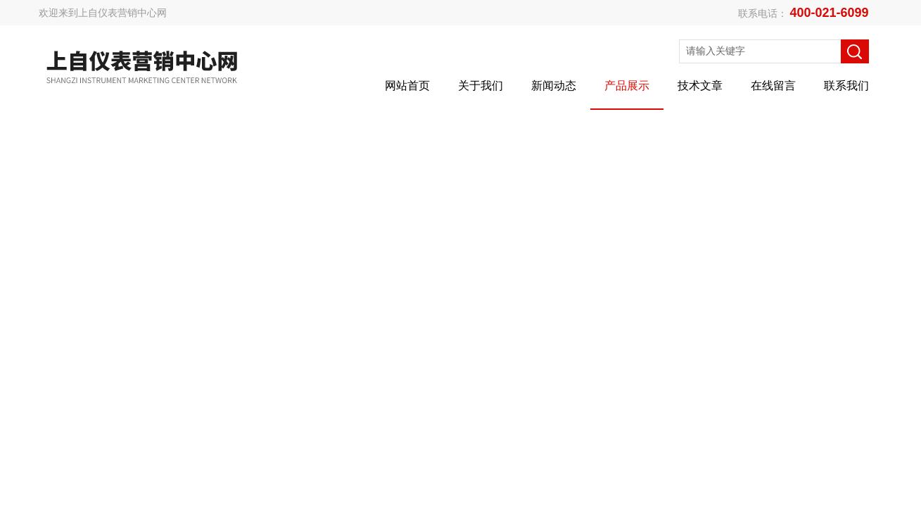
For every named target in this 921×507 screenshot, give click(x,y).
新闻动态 (553, 86)
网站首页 (407, 86)
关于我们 (480, 86)
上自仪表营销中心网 (122, 12)
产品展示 (626, 86)
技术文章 (700, 86)
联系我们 (846, 86)
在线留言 (773, 86)
